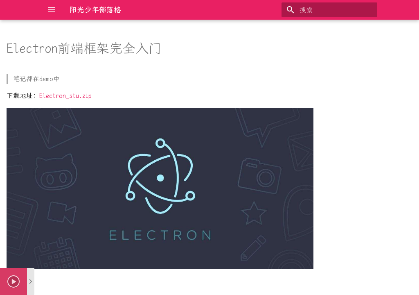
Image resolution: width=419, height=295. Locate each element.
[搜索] (329, 9)
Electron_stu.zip (65, 96)
